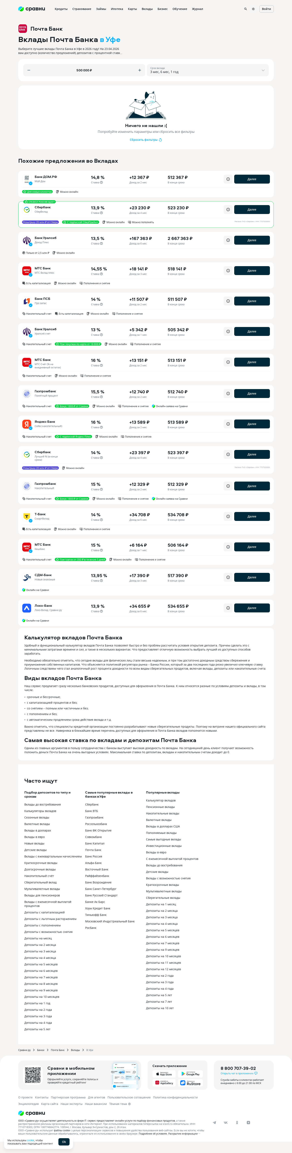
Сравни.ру (24, 1061)
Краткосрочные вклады (40, 874)
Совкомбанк (93, 848)
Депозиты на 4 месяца (40, 969)
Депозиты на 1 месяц (161, 915)
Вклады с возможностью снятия (168, 890)
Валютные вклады (37, 835)
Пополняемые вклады (161, 844)
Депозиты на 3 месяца (40, 963)
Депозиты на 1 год (37, 1014)
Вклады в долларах (37, 842)
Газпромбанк (94, 829)
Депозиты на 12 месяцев (163, 980)
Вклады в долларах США (163, 838)
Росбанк (90, 939)
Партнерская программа (68, 1109)
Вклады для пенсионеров (42, 907)
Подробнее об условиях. (153, 1145)
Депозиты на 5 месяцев (41, 976)
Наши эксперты (72, 1115)
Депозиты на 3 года (38, 1027)
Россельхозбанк (96, 835)
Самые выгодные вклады (163, 851)
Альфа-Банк (93, 874)
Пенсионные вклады (160, 818)
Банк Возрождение (98, 894)
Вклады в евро (34, 848)
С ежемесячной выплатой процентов (172, 870)
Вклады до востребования (42, 816)
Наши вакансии (96, 1115)
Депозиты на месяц (38, 950)
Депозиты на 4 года (38, 1034)
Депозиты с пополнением (42, 937)
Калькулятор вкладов (161, 812)
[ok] (237, 1134)
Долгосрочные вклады (40, 881)
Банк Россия (93, 868)
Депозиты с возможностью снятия (48, 943)
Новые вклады (34, 855)
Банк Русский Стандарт (101, 907)
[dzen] (248, 1134)
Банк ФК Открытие (98, 842)
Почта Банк (93, 861)
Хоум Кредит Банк (97, 920)
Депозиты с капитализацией (44, 924)
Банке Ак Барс (95, 913)
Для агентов (96, 1109)
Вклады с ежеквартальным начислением (53, 868)
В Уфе (89, 1061)
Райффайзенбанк (97, 887)
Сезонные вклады (36, 829)
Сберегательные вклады (163, 909)
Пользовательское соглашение (129, 1109)
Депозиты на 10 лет (160, 1019)
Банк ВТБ (91, 822)
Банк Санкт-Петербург (100, 900)
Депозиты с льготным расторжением (50, 930)
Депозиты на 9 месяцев (41, 1001)
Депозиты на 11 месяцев (163, 974)
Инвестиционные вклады (164, 857)
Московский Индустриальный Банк (110, 933)
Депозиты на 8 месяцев (41, 995)
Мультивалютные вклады (42, 900)
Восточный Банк (96, 881)
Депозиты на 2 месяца (40, 956)
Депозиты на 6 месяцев (41, 982)
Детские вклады (35, 861)
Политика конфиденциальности (175, 1109)
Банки (40, 1061)
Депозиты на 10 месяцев (41, 1008)
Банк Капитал (94, 855)
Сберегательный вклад (40, 894)
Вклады (75, 1061)
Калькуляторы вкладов (40, 822)
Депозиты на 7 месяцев (41, 989)
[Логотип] (112, 1124)
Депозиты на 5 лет (37, 1040)
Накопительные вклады (162, 825)
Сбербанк (92, 816)
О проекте (25, 1109)
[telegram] (214, 1134)
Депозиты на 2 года (38, 1021)
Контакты (41, 1109)
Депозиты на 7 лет (159, 1013)
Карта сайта (49, 1115)
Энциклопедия (28, 1115)
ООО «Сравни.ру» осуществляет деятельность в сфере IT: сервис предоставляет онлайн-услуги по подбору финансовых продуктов (96, 1132)
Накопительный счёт (39, 887)
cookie (30, 1140)
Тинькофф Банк (95, 926)
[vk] (226, 1134)
